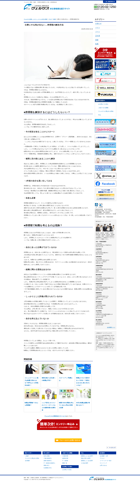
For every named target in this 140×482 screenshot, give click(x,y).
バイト (97, 27)
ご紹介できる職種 (66, 14)
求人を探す (51, 14)
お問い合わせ (103, 465)
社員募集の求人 (48, 468)
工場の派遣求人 (48, 458)
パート (97, 32)
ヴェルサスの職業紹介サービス (55, 416)
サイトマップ (103, 463)
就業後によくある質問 (87, 460)
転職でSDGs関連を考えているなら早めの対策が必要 (66, 405)
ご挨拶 (26, 456)
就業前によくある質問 (87, 456)
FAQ (95, 14)
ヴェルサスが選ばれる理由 (105, 111)
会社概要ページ (111, 327)
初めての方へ (37, 14)
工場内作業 (65, 456)
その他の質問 (84, 463)
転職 (96, 44)
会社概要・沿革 (104, 456)
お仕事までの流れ (80, 14)
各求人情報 (46, 456)
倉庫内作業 (65, 458)
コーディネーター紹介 (106, 460)
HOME (27, 14)
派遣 (96, 40)
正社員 (97, 36)
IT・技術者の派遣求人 (49, 463)
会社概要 (27, 460)
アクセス (102, 458)
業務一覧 (64, 463)
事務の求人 (46, 465)
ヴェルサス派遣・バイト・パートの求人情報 (35, 19)
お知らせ (98, 23)
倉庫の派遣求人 (48, 460)
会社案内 (109, 14)
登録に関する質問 (85, 458)
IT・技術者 (65, 460)
